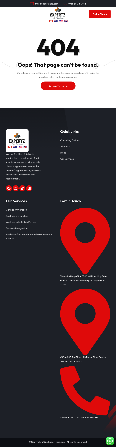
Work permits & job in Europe (21, 222)
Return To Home (58, 85)
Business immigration (16, 228)
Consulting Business (70, 140)
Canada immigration (16, 209)
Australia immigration (17, 215)
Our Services (67, 158)
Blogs (63, 152)
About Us (65, 146)
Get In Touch (99, 14)
